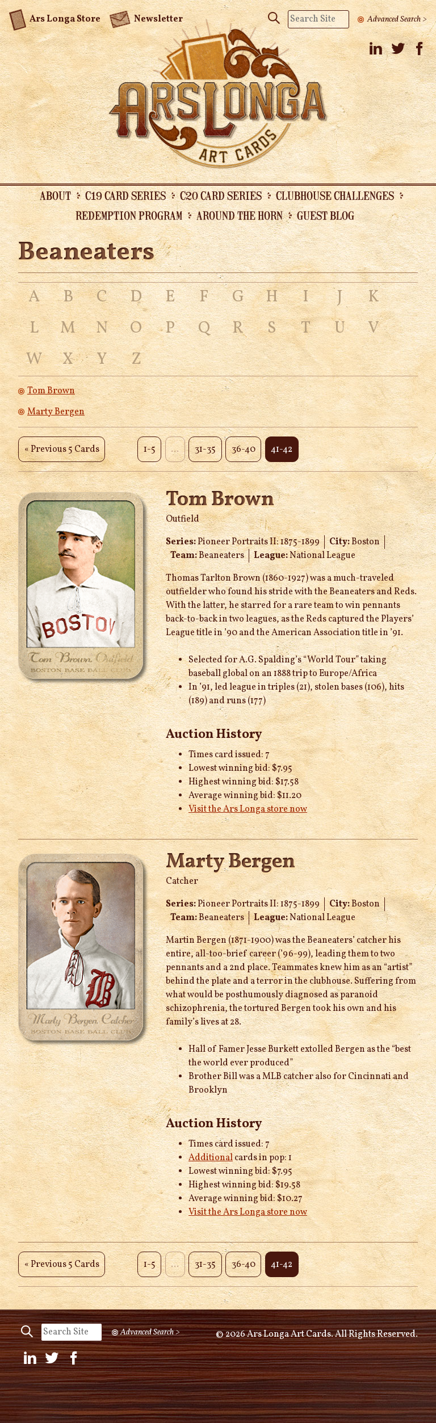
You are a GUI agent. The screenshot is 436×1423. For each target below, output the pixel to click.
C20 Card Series (221, 195)
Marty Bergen (56, 412)
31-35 (205, 449)
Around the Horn (239, 215)
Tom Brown (51, 391)
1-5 (150, 449)
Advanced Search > (397, 19)
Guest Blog (325, 215)
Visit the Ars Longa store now (247, 809)
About (55, 195)
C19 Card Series (125, 195)
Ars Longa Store (54, 17)
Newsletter (146, 18)
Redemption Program (129, 215)
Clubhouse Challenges (335, 195)
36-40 (243, 449)
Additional (210, 1158)
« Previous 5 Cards (61, 449)
